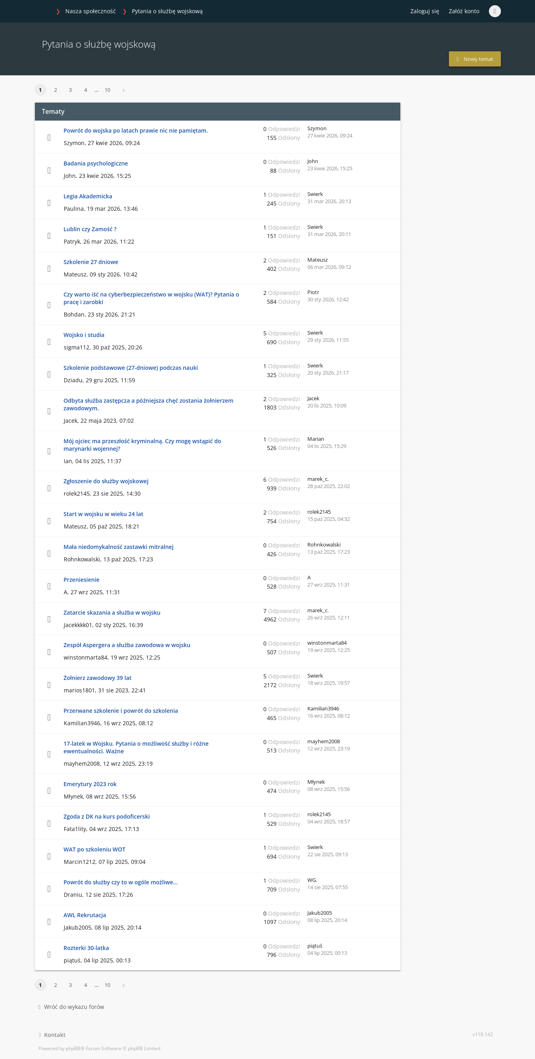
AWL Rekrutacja (85, 915)
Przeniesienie (82, 579)
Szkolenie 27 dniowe (91, 262)
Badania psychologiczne (96, 163)
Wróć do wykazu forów (71, 1007)
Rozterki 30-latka (86, 948)
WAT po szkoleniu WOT (94, 849)
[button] (124, 90)
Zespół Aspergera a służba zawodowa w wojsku (127, 645)
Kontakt (52, 1035)
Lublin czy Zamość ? (90, 229)
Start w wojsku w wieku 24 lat (103, 514)
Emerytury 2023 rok (90, 784)
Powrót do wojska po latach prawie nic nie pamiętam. (136, 130)
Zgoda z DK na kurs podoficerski (107, 816)
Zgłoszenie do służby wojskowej (106, 481)
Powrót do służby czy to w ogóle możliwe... (121, 882)
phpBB (73, 1048)
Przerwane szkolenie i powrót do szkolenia (121, 710)
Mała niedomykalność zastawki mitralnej (119, 547)
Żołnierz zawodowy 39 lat (98, 678)
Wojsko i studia (84, 335)
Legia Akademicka (88, 196)
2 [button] (55, 89)
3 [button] (70, 89)
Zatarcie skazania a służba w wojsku (112, 612)
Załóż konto (464, 11)
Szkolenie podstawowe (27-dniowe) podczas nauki (131, 367)
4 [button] (85, 89)
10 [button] (107, 89)
